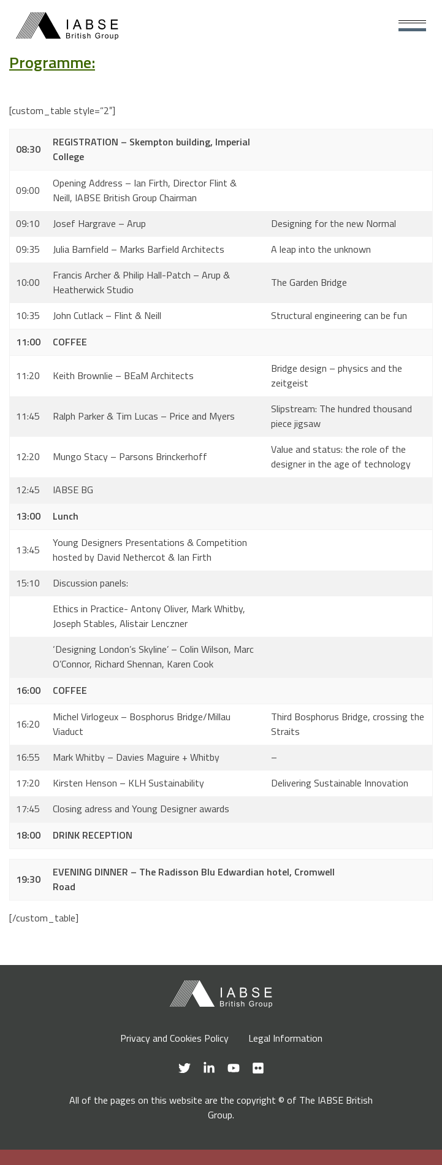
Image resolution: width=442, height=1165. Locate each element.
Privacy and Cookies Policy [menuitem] (174, 1038)
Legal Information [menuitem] (285, 1038)
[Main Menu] (412, 26)
